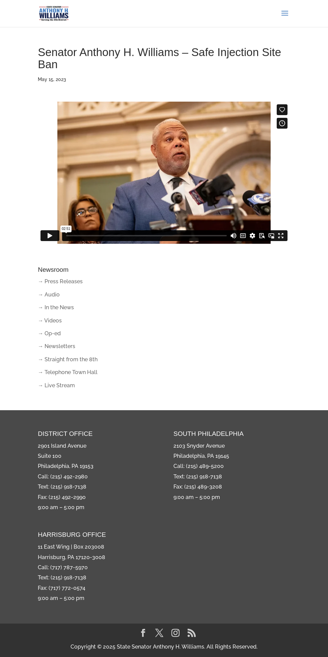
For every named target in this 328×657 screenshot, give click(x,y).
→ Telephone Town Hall (68, 372)
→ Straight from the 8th (68, 359)
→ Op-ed (49, 333)
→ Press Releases (60, 281)
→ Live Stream (56, 385)
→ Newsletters (56, 346)
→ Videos (50, 320)
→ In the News (56, 307)
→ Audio (49, 294)
